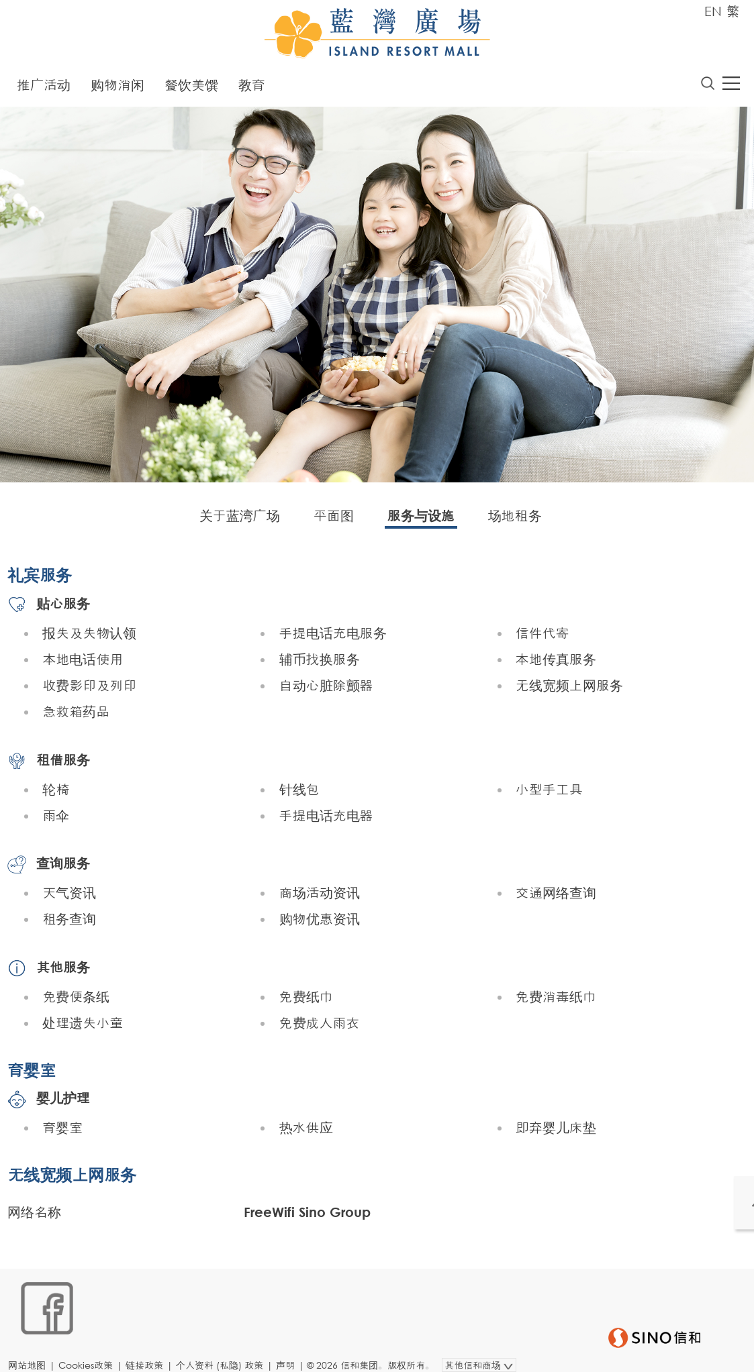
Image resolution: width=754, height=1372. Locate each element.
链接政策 (150, 1349)
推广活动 (43, 87)
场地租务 (515, 518)
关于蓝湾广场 (239, 518)
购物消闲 (117, 87)
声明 (291, 1349)
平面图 (334, 518)
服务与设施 (421, 518)
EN (713, 11)
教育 (251, 87)
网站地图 (33, 1349)
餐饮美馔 (191, 87)
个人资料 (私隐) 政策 (225, 1349)
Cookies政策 (91, 1349)
